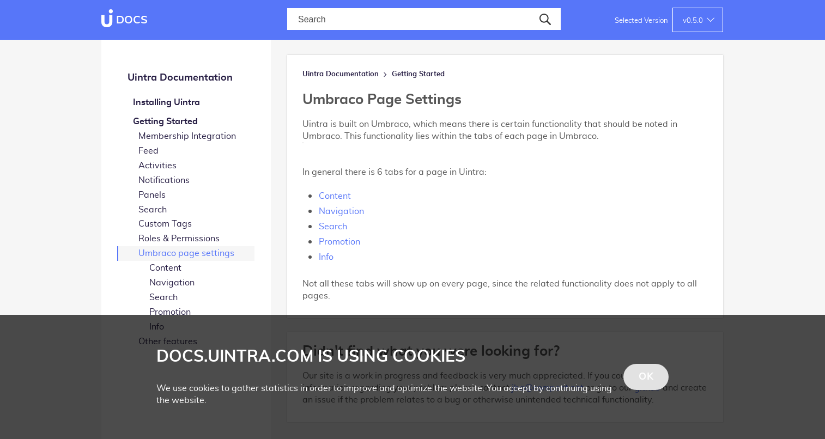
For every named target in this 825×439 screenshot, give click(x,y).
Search (152, 209)
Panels (152, 195)
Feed (148, 151)
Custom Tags (165, 224)
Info (326, 257)
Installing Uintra (166, 102)
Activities (157, 165)
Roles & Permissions (179, 238)
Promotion (170, 312)
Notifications (164, 180)
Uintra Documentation (180, 78)
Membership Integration (187, 136)
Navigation (172, 282)
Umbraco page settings (186, 253)
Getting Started (165, 121)
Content (165, 268)
